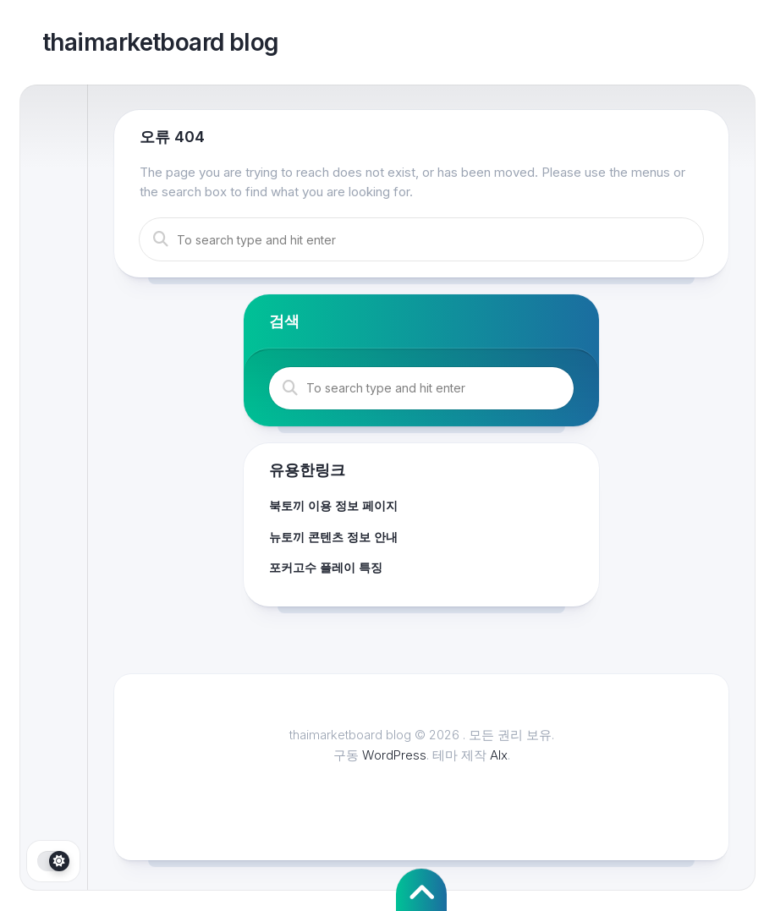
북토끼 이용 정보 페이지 (333, 505)
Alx (499, 755)
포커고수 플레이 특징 (325, 567)
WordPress (394, 755)
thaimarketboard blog (160, 42)
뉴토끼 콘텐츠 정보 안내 (333, 537)
